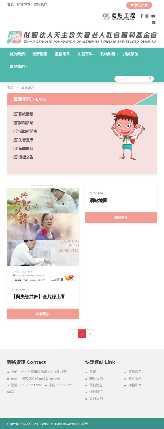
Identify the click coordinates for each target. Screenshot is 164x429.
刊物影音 (109, 54)
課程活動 (23, 122)
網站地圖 (98, 200)
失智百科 (86, 54)
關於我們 (18, 54)
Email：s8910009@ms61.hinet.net (33, 378)
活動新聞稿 (25, 131)
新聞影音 (23, 148)
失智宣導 (23, 140)
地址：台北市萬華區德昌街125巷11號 (37, 372)
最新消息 (41, 54)
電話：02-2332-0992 (24, 385)
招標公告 (23, 157)
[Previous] (74, 333)
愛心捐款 (139, 5)
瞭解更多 (43, 314)
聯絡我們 (40, 4)
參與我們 (18, 66)
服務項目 (64, 54)
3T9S (84, 423)
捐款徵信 (132, 54)
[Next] (90, 333)
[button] (18, 54)
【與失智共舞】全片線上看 (38, 297)
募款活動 (23, 114)
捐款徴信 (94, 391)
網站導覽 (23, 4)
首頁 (10, 4)
